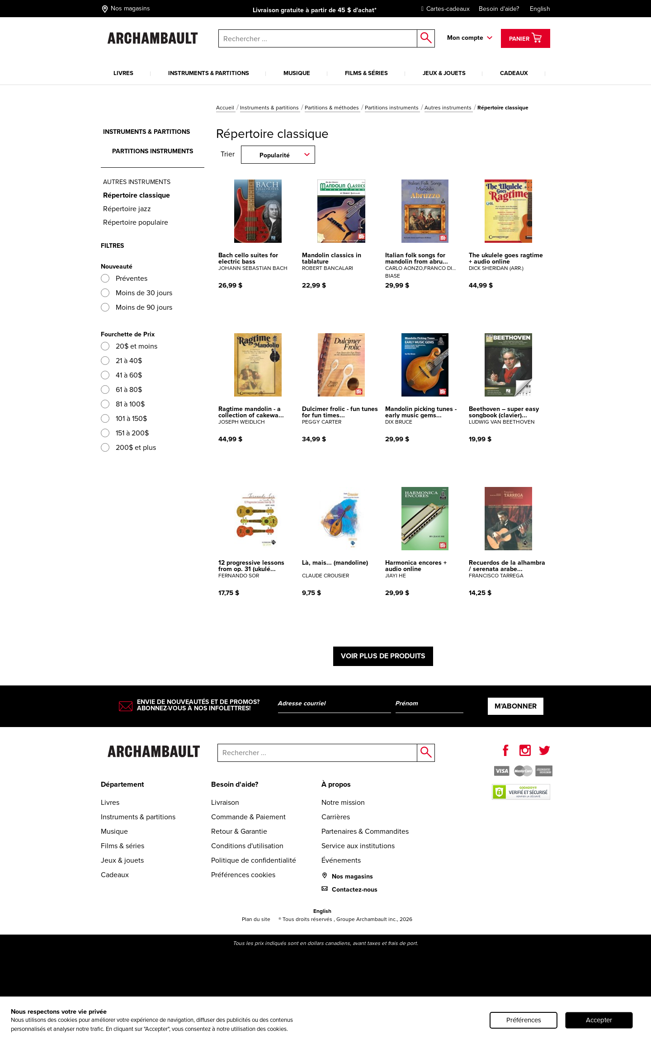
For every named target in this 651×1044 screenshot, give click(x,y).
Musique (296, 73)
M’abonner (516, 706)
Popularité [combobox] (274, 155)
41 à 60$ (121, 375)
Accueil (226, 108)
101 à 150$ (124, 418)
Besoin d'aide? (499, 9)
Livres (123, 73)
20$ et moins (129, 346)
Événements (341, 860)
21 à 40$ (121, 360)
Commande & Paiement (248, 817)
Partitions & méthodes (332, 108)
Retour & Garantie (239, 831)
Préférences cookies (243, 874)
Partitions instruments (392, 108)
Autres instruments (449, 108)
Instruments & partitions (208, 73)
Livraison (225, 802)
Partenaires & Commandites (365, 831)
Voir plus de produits (383, 656)
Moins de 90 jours (136, 307)
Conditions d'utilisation (247, 846)
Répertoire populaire (135, 222)
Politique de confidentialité (253, 860)
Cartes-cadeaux (443, 9)
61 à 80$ (121, 389)
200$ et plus (128, 447)
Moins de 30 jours (136, 293)
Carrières (335, 817)
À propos (336, 784)
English (540, 9)
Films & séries (366, 73)
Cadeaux (514, 73)
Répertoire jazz (127, 208)
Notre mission (343, 802)
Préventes (124, 278)
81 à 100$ (123, 404)
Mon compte (465, 37)
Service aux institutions (358, 846)
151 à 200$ (125, 433)
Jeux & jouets (444, 73)
